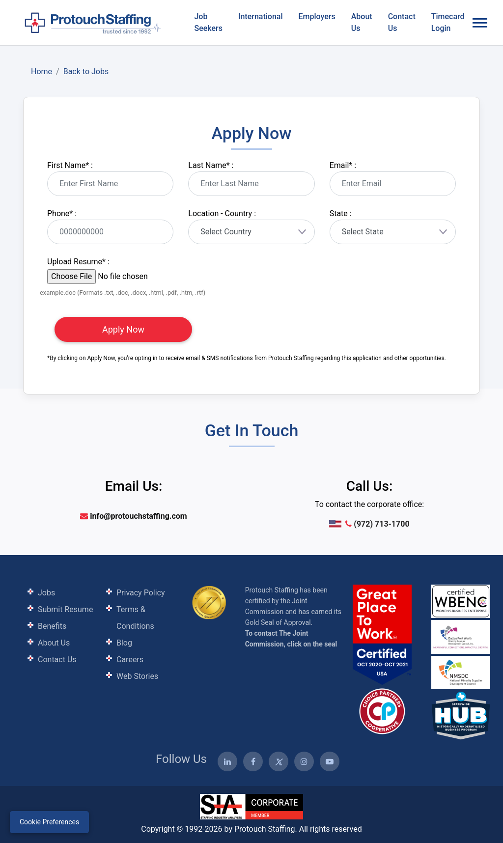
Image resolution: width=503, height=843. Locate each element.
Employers (317, 16)
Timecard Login (448, 22)
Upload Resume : (78, 261)
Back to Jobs (86, 71)
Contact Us (402, 22)
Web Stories (137, 676)
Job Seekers (208, 22)
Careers (129, 659)
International (260, 16)
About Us (361, 22)
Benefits (52, 626)
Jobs (46, 592)
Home (41, 71)
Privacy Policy (140, 592)
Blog (124, 642)
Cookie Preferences (49, 822)
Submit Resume (65, 609)
